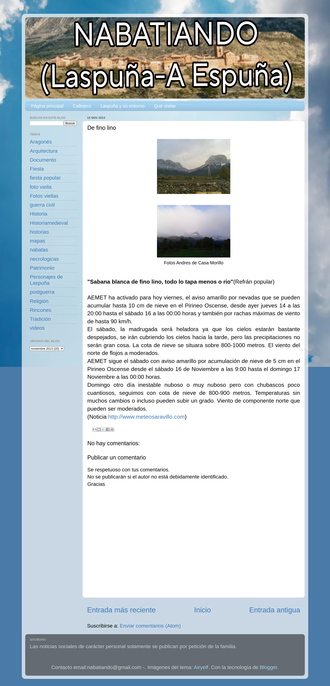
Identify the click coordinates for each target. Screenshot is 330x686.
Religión (39, 301)
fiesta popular (45, 178)
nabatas (39, 250)
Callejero (82, 105)
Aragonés (41, 142)
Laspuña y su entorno (122, 105)
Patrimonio (42, 268)
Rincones (40, 310)
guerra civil (42, 205)
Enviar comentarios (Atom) (150, 626)
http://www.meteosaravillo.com (146, 417)
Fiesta (37, 169)
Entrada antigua (274, 610)
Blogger (268, 667)
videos (37, 328)
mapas (37, 241)
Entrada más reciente (121, 610)
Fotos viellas (44, 196)
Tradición (40, 319)
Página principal (47, 105)
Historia (38, 214)
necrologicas (44, 259)
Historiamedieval (49, 223)
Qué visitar (165, 105)
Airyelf (201, 667)
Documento (43, 160)
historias (39, 232)
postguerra (42, 292)
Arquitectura (44, 151)
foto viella (41, 187)
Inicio (202, 610)
